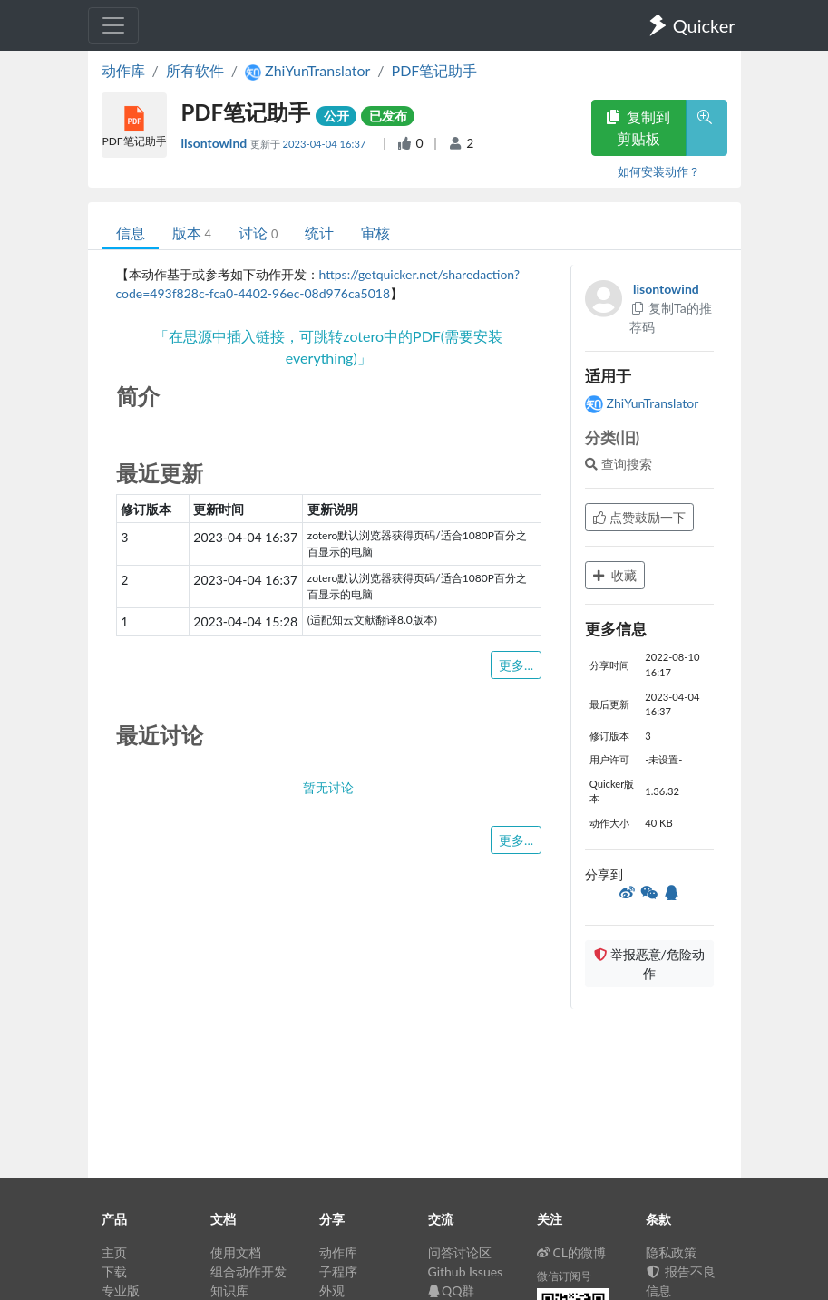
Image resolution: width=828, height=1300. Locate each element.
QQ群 (451, 1290)
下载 (114, 1271)
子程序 (338, 1271)
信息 (130, 232)
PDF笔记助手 (435, 70)
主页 (114, 1252)
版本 (191, 232)
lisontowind (215, 142)
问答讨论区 (460, 1252)
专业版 (121, 1290)
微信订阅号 (564, 1276)
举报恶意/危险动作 (649, 963)
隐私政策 (671, 1252)
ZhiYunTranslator (641, 403)
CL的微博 (572, 1252)
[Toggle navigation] (113, 25)
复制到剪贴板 (638, 127)
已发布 (388, 115)
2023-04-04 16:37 (326, 144)
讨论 (258, 232)
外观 (332, 1290)
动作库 (123, 70)
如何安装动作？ (659, 171)
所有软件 (195, 70)
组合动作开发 (248, 1271)
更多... (516, 665)
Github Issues (465, 1271)
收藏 (615, 575)
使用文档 (235, 1252)
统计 (319, 232)
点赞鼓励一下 (639, 517)
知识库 (229, 1290)
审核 (375, 232)
